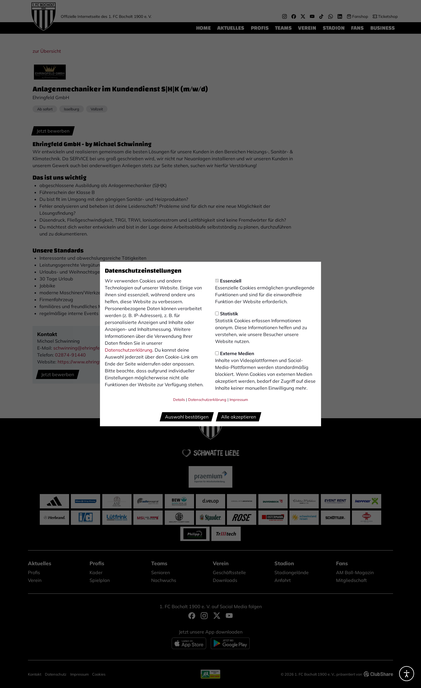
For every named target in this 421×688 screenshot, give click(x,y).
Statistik (226, 313)
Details (179, 399)
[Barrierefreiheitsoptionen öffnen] (406, 673)
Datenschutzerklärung (128, 350)
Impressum (239, 399)
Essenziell (228, 281)
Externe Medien (234, 353)
